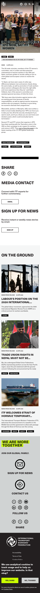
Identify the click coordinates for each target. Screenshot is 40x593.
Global (5, 146)
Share (7, 167)
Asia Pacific (14, 373)
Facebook (20, 502)
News (11, 57)
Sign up (10, 230)
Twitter (14, 502)
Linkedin (14, 507)
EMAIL (10, 202)
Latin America (16, 146)
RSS (26, 507)
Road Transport (8, 142)
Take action (33, 4)
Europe (27, 146)
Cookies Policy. (8, 589)
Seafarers (6, 431)
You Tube (26, 502)
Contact (20, 486)
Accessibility (16, 553)
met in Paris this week (26, 128)
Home (4, 57)
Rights (5, 373)
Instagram (20, 507)
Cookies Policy (17, 560)
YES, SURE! (10, 580)
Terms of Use (16, 556)
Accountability (23, 142)
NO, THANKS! (30, 580)
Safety (22, 431)
